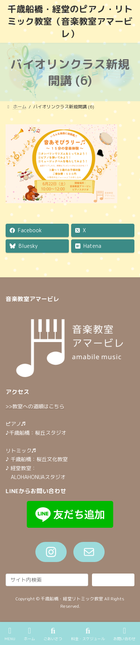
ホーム (29, 634)
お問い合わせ (124, 634)
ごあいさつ (53, 634)
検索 (113, 580)
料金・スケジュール (88, 634)
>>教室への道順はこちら (35, 406)
